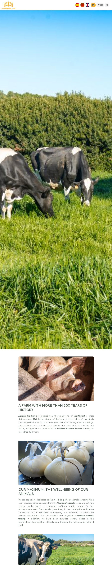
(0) (100, 5)
